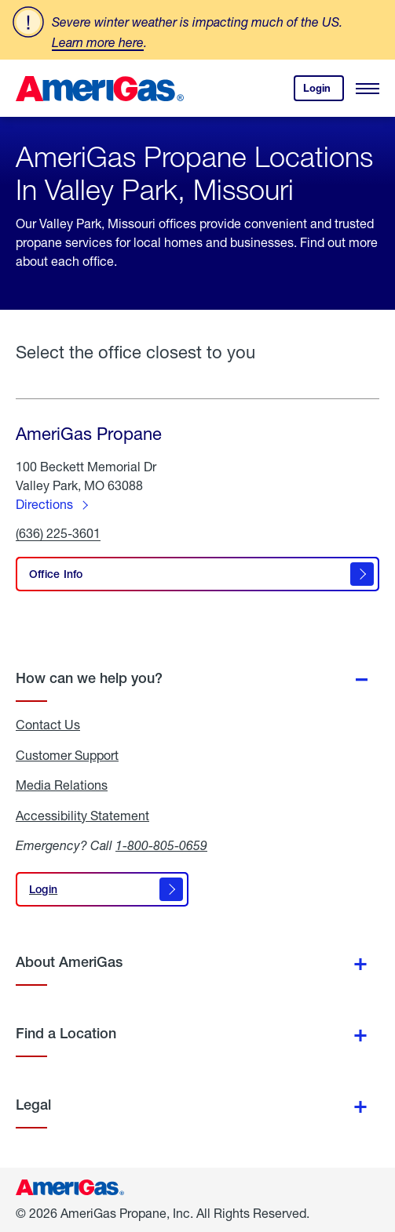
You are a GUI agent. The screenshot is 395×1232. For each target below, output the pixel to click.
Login (323, 91)
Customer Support (67, 755)
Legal (33, 1104)
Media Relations (62, 785)
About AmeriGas (69, 962)
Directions (44, 503)
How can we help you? (89, 678)
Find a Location (66, 1033)
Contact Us (48, 725)
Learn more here (98, 42)
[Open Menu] (367, 88)
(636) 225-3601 (58, 533)
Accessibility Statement (82, 816)
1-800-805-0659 (161, 845)
